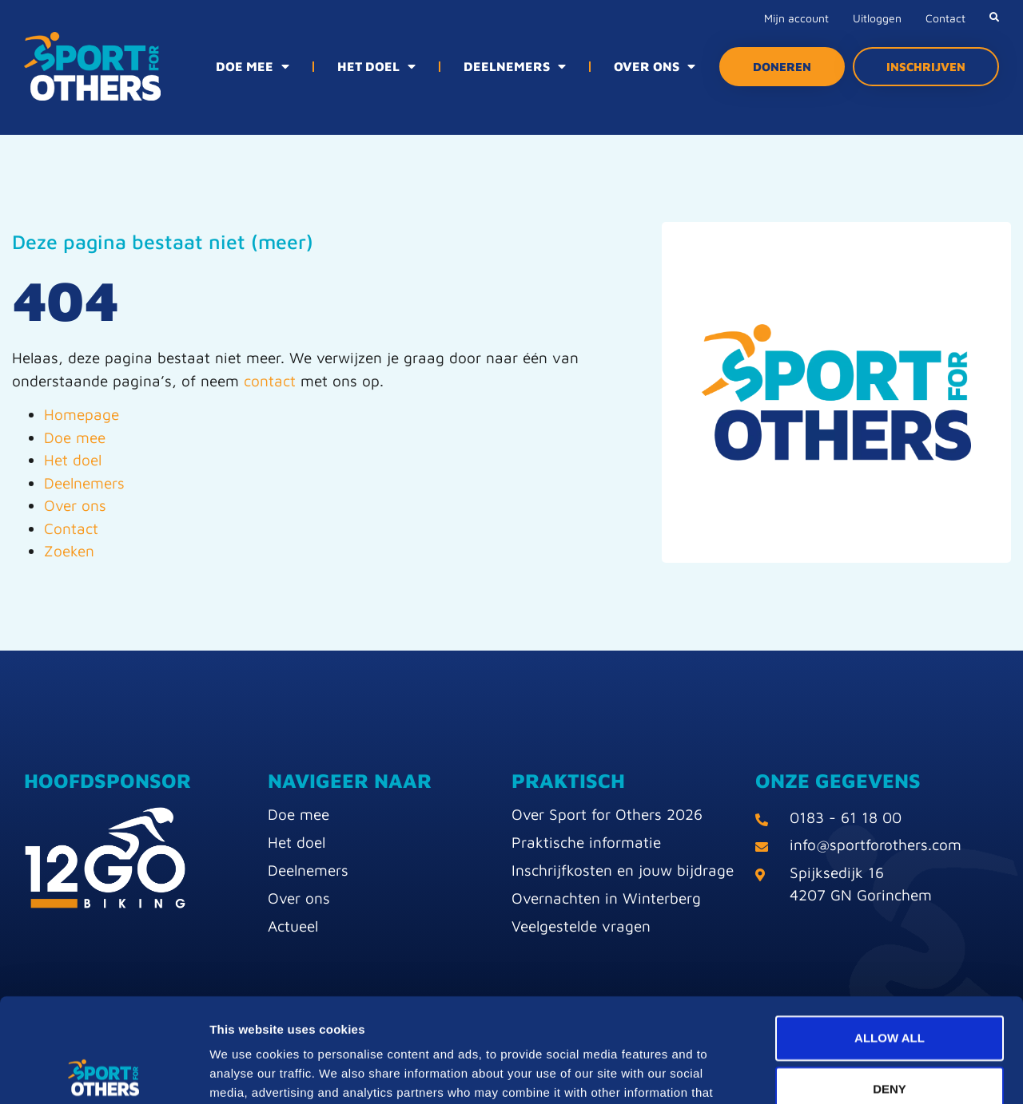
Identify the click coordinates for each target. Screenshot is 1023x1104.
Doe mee (74, 437)
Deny (889, 984)
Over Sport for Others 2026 (607, 814)
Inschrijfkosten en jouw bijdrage (623, 870)
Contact (945, 18)
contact (270, 381)
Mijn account (796, 18)
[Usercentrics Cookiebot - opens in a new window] (103, 1073)
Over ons (75, 505)
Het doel (73, 460)
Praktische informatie (586, 842)
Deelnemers (84, 483)
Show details (839, 1072)
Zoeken (69, 551)
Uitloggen (877, 18)
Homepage (81, 414)
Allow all (889, 933)
